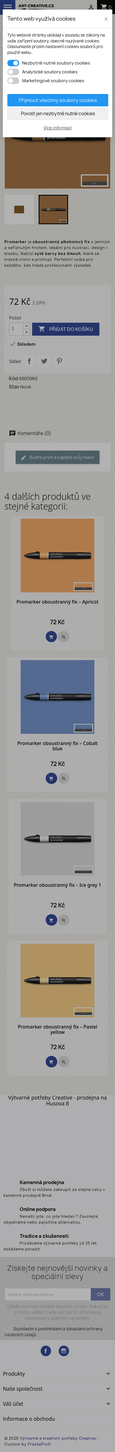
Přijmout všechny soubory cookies (58, 100)
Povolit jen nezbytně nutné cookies (58, 114)
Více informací (58, 128)
